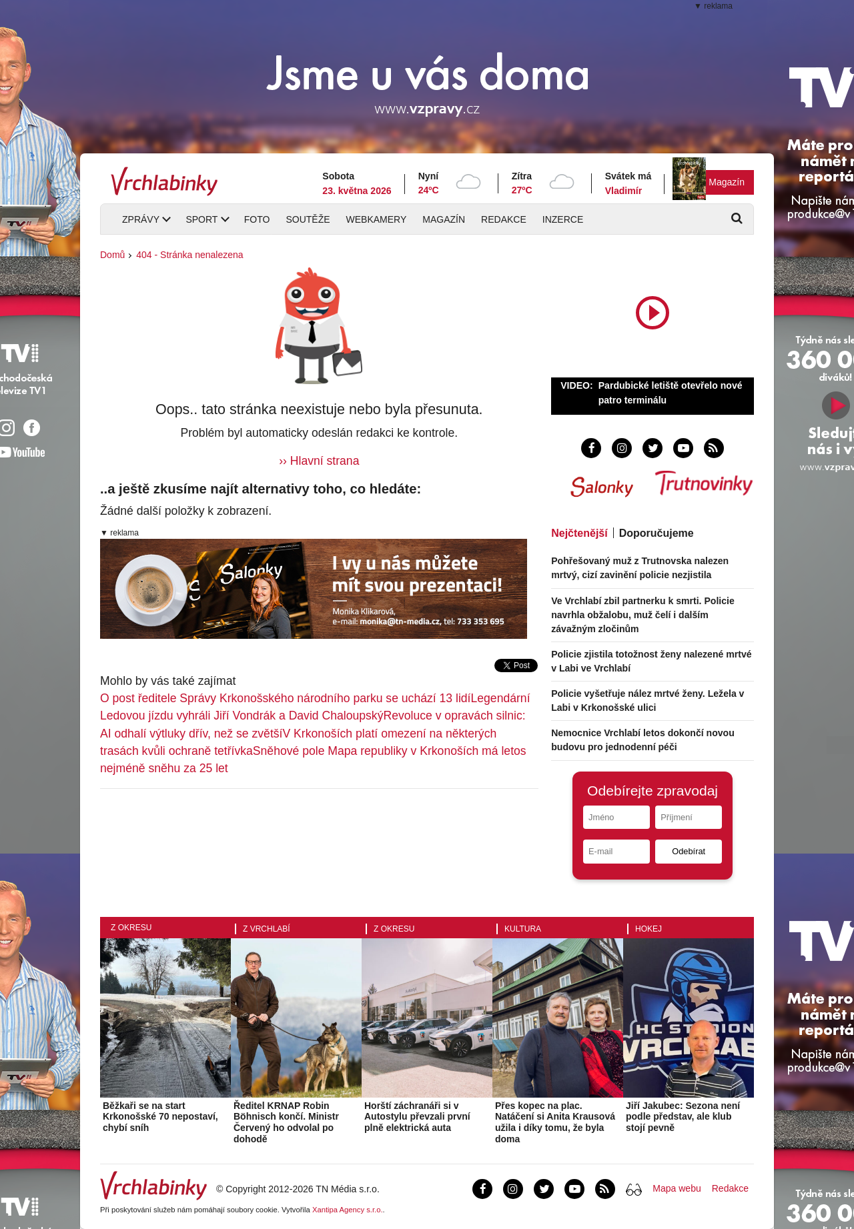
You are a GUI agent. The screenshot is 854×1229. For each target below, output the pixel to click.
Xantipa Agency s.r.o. (347, 1210)
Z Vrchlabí (266, 929)
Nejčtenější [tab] (579, 533)
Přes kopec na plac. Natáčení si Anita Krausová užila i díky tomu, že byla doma (555, 1122)
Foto (257, 219)
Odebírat (688, 851)
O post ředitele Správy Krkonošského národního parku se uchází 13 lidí (285, 698)
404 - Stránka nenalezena (189, 254)
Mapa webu (677, 1188)
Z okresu (131, 927)
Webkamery (376, 219)
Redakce (503, 219)
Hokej (648, 929)
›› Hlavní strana (319, 460)
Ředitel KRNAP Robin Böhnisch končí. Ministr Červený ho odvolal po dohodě (286, 1122)
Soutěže (308, 219)
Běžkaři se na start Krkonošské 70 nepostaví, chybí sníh (160, 1117)
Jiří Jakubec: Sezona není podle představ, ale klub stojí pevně (683, 1117)
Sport (201, 219)
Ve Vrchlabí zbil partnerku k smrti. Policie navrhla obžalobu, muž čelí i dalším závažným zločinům (643, 614)
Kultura (522, 929)
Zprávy (140, 219)
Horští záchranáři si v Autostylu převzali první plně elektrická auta (417, 1117)
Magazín (727, 182)
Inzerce (562, 219)
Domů (112, 254)
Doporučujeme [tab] (656, 533)
